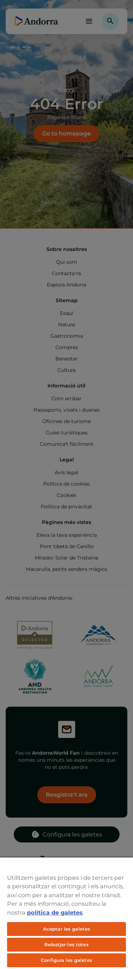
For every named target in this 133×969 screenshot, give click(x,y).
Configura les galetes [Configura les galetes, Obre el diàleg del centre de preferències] (66, 960)
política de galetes (55, 912)
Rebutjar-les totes (66, 944)
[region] (66, 913)
